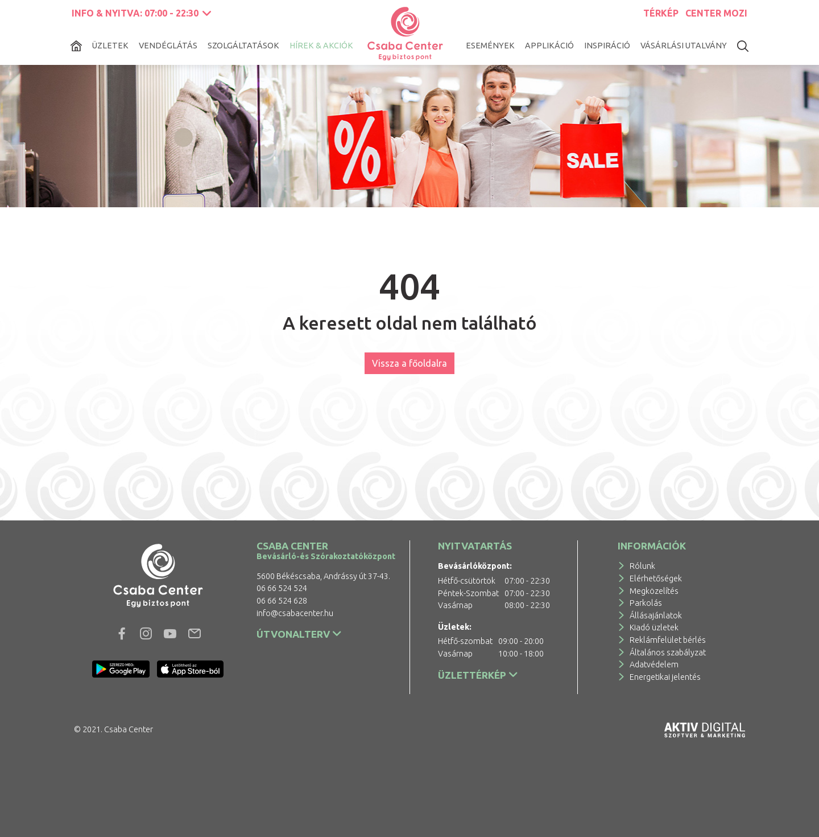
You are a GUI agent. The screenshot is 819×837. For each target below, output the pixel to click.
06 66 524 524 (282, 588)
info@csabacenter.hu (295, 613)
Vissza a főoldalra (409, 363)
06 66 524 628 (282, 600)
